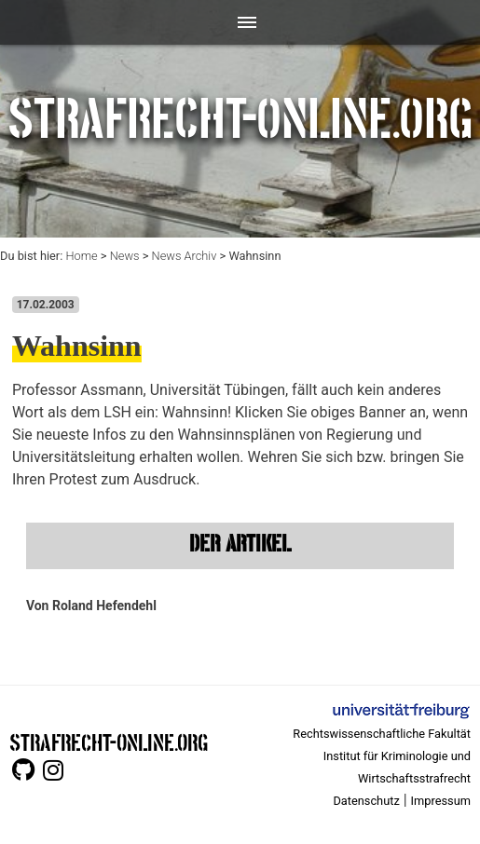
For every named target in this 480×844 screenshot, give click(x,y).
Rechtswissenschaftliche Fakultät (382, 734)
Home (81, 256)
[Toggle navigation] (240, 22)
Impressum (441, 801)
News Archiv (184, 256)
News (125, 256)
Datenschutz (366, 801)
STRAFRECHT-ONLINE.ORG (108, 741)
